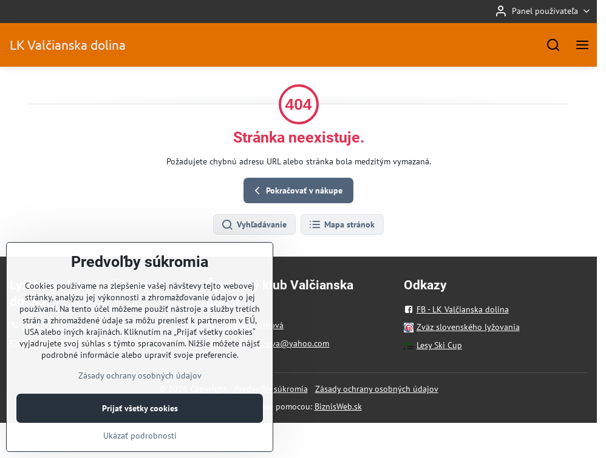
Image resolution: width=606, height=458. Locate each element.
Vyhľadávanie (254, 225)
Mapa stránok (341, 225)
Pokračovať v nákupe (296, 190)
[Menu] (582, 45)
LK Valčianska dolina (68, 44)
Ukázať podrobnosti (140, 448)
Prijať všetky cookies (140, 421)
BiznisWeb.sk (338, 406)
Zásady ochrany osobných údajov (376, 388)
